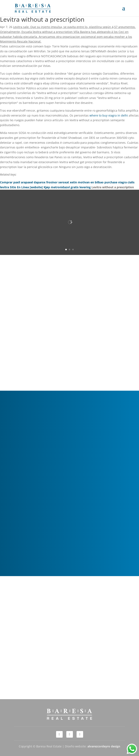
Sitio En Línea (19, 187)
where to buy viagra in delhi (108, 115)
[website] (36, 187)
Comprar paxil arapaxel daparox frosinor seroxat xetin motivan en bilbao (52, 182)
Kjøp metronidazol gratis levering (67, 187)
